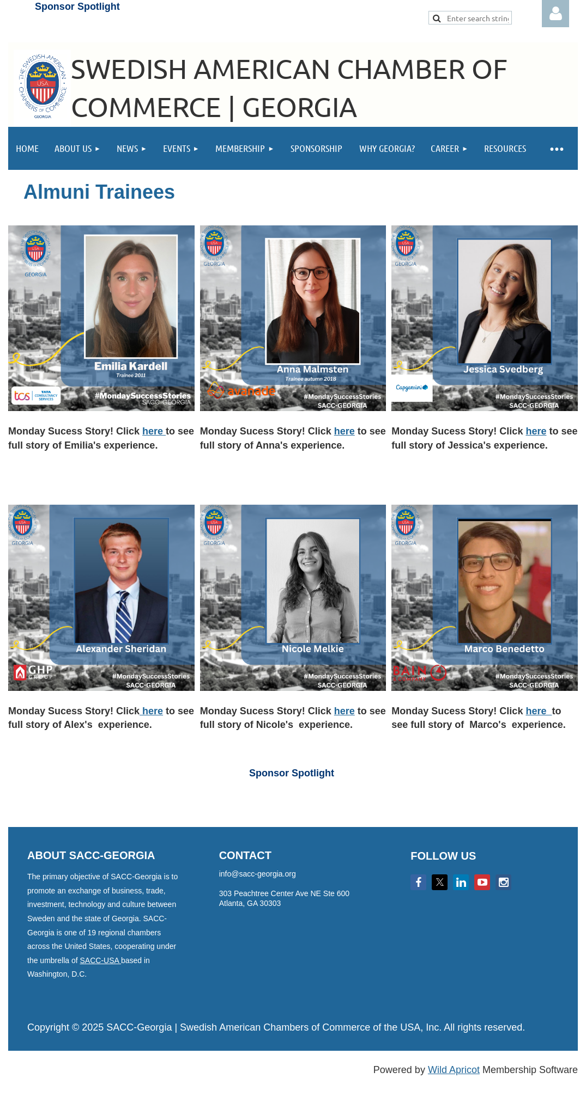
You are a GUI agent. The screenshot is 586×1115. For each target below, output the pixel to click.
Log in (555, 13)
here (154, 431)
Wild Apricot (454, 1069)
